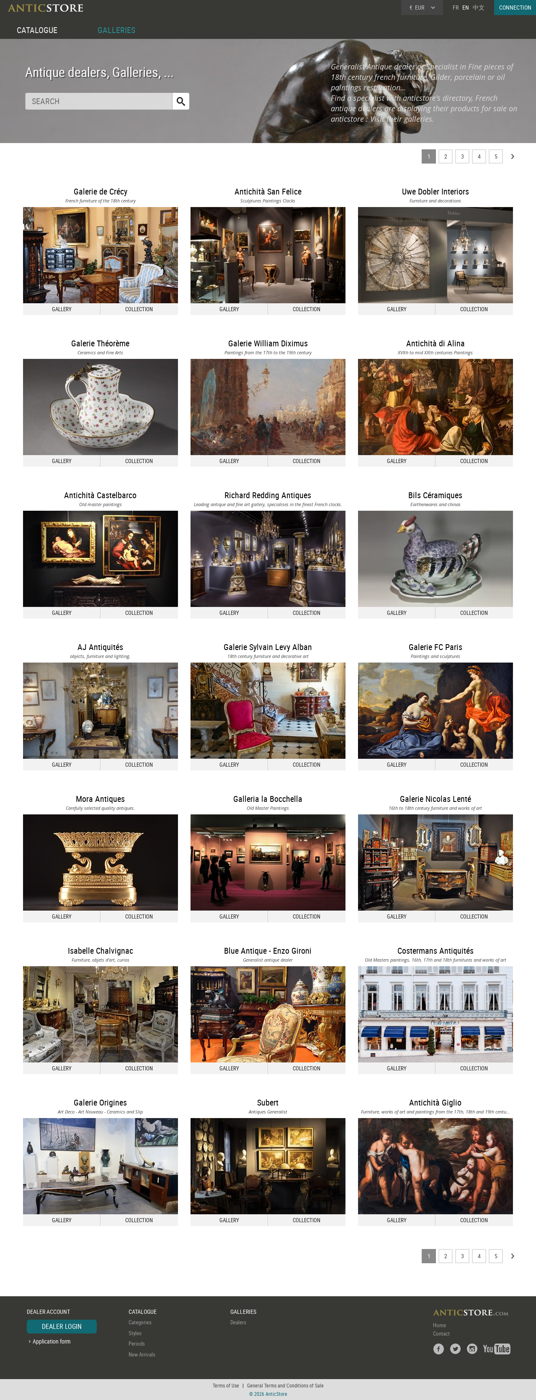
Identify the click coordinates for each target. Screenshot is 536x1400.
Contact (441, 1333)
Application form (52, 1341)
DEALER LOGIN (62, 1326)
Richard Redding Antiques (267, 495)
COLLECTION (139, 309)
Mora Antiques (100, 798)
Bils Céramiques (435, 495)
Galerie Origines (100, 1102)
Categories (140, 1322)
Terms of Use (226, 1385)
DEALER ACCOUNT (48, 1312)
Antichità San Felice (268, 191)
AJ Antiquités (100, 647)
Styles (135, 1333)
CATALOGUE (37, 30)
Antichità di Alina (435, 343)
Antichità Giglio (435, 1102)
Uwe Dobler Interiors (435, 191)
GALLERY (62, 309)
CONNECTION (515, 7)
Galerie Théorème (100, 343)
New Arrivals (142, 1354)
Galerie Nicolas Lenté (435, 798)
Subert (267, 1102)
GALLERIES (116, 30)
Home (439, 1325)
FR (456, 7)
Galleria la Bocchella (267, 798)
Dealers (238, 1322)
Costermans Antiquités (435, 950)
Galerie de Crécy (100, 191)
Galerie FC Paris (435, 647)
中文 (478, 7)
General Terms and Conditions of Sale (285, 1385)
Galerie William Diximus (268, 343)
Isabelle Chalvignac (100, 950)
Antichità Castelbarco (100, 495)
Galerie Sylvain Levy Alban (268, 647)
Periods (137, 1343)
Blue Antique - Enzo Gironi (268, 950)
